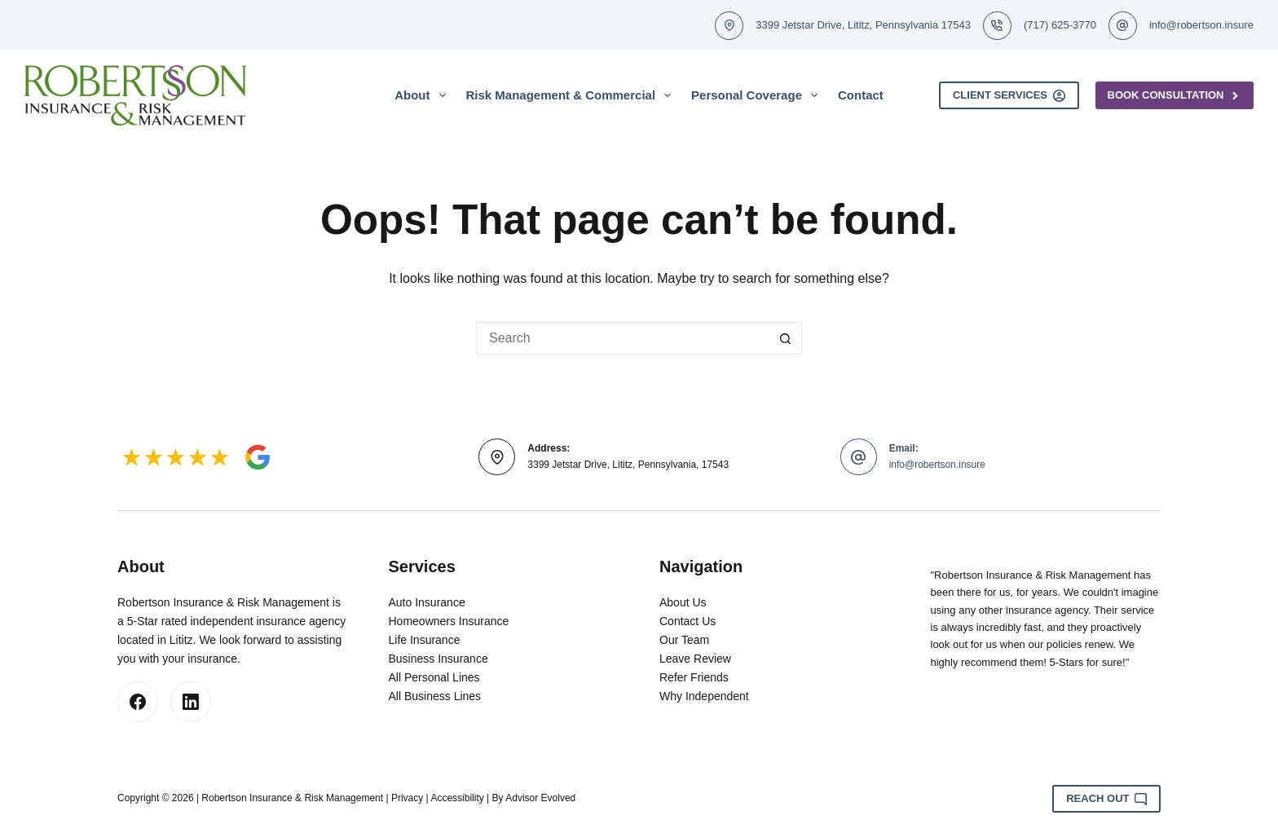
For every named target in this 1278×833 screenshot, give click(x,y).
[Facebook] (137, 701)
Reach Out (1106, 798)
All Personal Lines (434, 677)
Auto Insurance (427, 602)
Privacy (407, 798)
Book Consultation (1175, 95)
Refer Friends (694, 677)
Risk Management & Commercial (572, 95)
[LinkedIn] (190, 701)
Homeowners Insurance (449, 621)
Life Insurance (425, 639)
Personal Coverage (757, 95)
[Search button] (785, 338)
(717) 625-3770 (1060, 25)
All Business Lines (435, 696)
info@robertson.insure (1201, 25)
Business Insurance (438, 658)
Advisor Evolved (540, 798)
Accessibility (456, 798)
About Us (683, 602)
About (423, 95)
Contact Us (687, 621)
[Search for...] (622, 338)
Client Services (1009, 95)
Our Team (684, 639)
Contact (861, 95)
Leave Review (695, 658)
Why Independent (704, 696)
